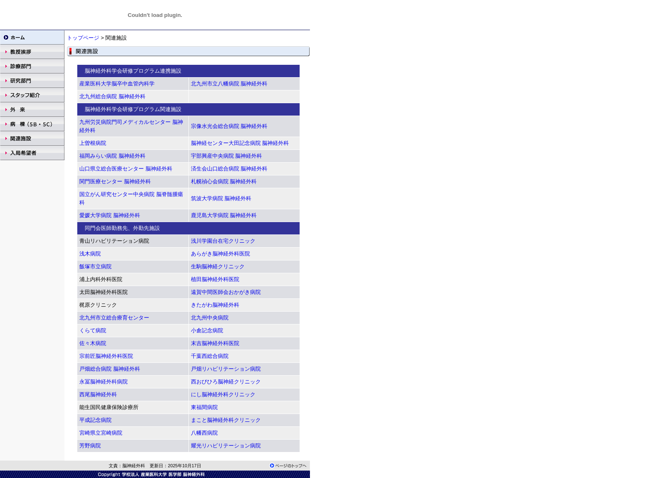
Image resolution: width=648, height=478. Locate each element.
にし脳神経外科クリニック (223, 394)
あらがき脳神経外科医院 (220, 254)
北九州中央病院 (210, 318)
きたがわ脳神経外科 (215, 305)
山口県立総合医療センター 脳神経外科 (125, 169)
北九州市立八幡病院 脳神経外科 (229, 83)
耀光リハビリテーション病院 (226, 446)
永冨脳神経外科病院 (103, 382)
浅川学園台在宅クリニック (223, 241)
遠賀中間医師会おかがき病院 (226, 292)
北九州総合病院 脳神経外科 (112, 96)
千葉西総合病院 (210, 356)
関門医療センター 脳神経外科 (115, 181)
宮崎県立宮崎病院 (100, 433)
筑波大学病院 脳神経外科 (221, 198)
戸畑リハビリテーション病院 (226, 369)
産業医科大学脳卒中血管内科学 (117, 83)
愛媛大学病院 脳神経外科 (109, 215)
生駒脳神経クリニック (218, 266)
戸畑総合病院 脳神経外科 (109, 369)
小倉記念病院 (207, 330)
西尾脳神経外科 (98, 394)
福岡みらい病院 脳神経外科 (112, 156)
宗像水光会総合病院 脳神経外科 (229, 126)
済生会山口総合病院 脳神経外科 (229, 169)
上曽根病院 (92, 143)
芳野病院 (90, 446)
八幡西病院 (204, 433)
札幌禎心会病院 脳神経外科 (224, 181)
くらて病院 (92, 330)
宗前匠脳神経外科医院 (106, 356)
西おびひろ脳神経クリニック (226, 382)
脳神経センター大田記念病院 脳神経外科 (240, 143)
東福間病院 (204, 407)
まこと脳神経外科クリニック (226, 420)
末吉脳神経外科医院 (215, 343)
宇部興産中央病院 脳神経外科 (226, 156)
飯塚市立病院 (95, 266)
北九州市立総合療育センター (114, 318)
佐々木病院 (92, 343)
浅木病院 (90, 254)
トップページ (84, 38)
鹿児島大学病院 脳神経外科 (224, 215)
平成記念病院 (95, 420)
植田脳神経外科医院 (215, 279)
